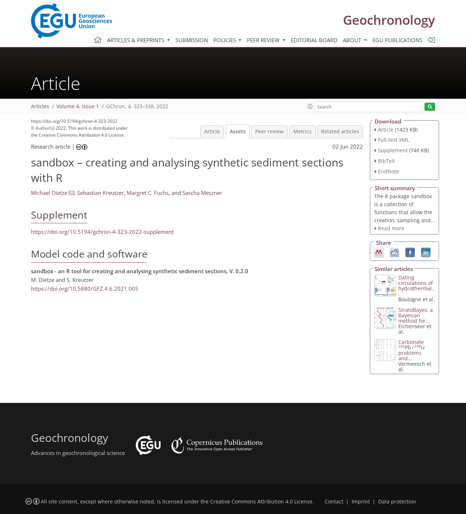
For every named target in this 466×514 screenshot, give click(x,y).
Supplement (393, 150)
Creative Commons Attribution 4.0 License (261, 501)
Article (212, 131)
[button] (310, 106)
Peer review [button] (264, 40)
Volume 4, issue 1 (77, 106)
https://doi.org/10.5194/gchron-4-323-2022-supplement (102, 231)
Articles (40, 106)
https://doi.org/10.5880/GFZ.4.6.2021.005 (84, 288)
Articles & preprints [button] (136, 40)
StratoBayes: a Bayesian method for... (415, 315)
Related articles (340, 131)
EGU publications (397, 40)
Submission (191, 40)
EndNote (388, 171)
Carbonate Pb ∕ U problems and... (411, 350)
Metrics (302, 131)
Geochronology (389, 19)
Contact (334, 501)
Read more (391, 228)
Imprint (361, 501)
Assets (238, 131)
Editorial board (314, 40)
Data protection (397, 501)
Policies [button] (225, 40)
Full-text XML (393, 139)
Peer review (269, 131)
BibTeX (386, 160)
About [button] (353, 40)
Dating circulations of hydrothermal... (416, 285)
